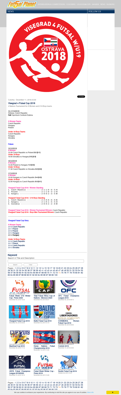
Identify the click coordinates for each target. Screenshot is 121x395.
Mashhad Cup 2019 (17, 346)
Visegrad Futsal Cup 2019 (19, 321)
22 (65, 268)
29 (9, 270)
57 (12, 273)
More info (90, 392)
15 (45, 268)
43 (48, 270)
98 (50, 275)
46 (56, 270)
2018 (16, 227)
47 (59, 270)
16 (48, 268)
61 (23, 273)
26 (76, 268)
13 (40, 268)
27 (79, 268)
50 (68, 270)
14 (42, 268)
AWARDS (95, 4)
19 (57, 268)
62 (26, 273)
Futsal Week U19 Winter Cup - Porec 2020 (19, 297)
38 (34, 270)
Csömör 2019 (63, 346)
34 (23, 270)
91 (31, 275)
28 (82, 268)
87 (20, 275)
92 (33, 275)
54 (79, 270)
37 (31, 270)
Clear (30, 265)
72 (54, 273)
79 (73, 273)
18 (54, 268)
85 (14, 275)
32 (17, 270)
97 (47, 275)
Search (15, 265)
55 (82, 270)
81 (79, 273)
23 (68, 268)
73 (56, 273)
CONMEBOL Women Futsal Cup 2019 (68, 322)
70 (48, 273)
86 (17, 275)
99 (52, 275)
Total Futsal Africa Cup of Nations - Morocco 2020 (44, 297)
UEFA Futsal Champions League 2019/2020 (19, 372)
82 (82, 273)
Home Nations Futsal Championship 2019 (44, 347)
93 (36, 275)
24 (71, 268)
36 (28, 270)
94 (39, 275)
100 (55, 275)
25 (73, 268)
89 (25, 275)
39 (37, 270)
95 (42, 275)
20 (59, 268)
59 (17, 273)
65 (34, 273)
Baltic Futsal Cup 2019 (42, 321)
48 (62, 270)
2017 (13, 229)
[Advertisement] (101, 69)
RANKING (111, 4)
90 (28, 275)
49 (65, 270)
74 (59, 273)
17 (51, 268)
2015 (13, 233)
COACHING (71, 4)
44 (51, 270)
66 (37, 273)
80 (76, 273)
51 (71, 270)
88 (22, 275)
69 (45, 273)
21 (62, 268)
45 (54, 270)
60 (20, 273)
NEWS (102, 4)
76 (65, 273)
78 (71, 273)
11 (34, 268)
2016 (13, 231)
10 (31, 268)
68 (42, 273)
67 (40, 273)
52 (73, 270)
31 (14, 270)
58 (14, 273)
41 (42, 270)
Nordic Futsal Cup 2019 (67, 371)
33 (20, 270)
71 (51, 273)
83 (9, 275)
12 (37, 268)
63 (28, 273)
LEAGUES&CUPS (84, 4)
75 (62, 273)
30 (12, 270)
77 (68, 273)
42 (45, 270)
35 (26, 270)
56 (9, 273)
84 (11, 275)
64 (31, 273)
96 (44, 275)
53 (76, 270)
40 (40, 270)
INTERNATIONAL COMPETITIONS (51, 4)
